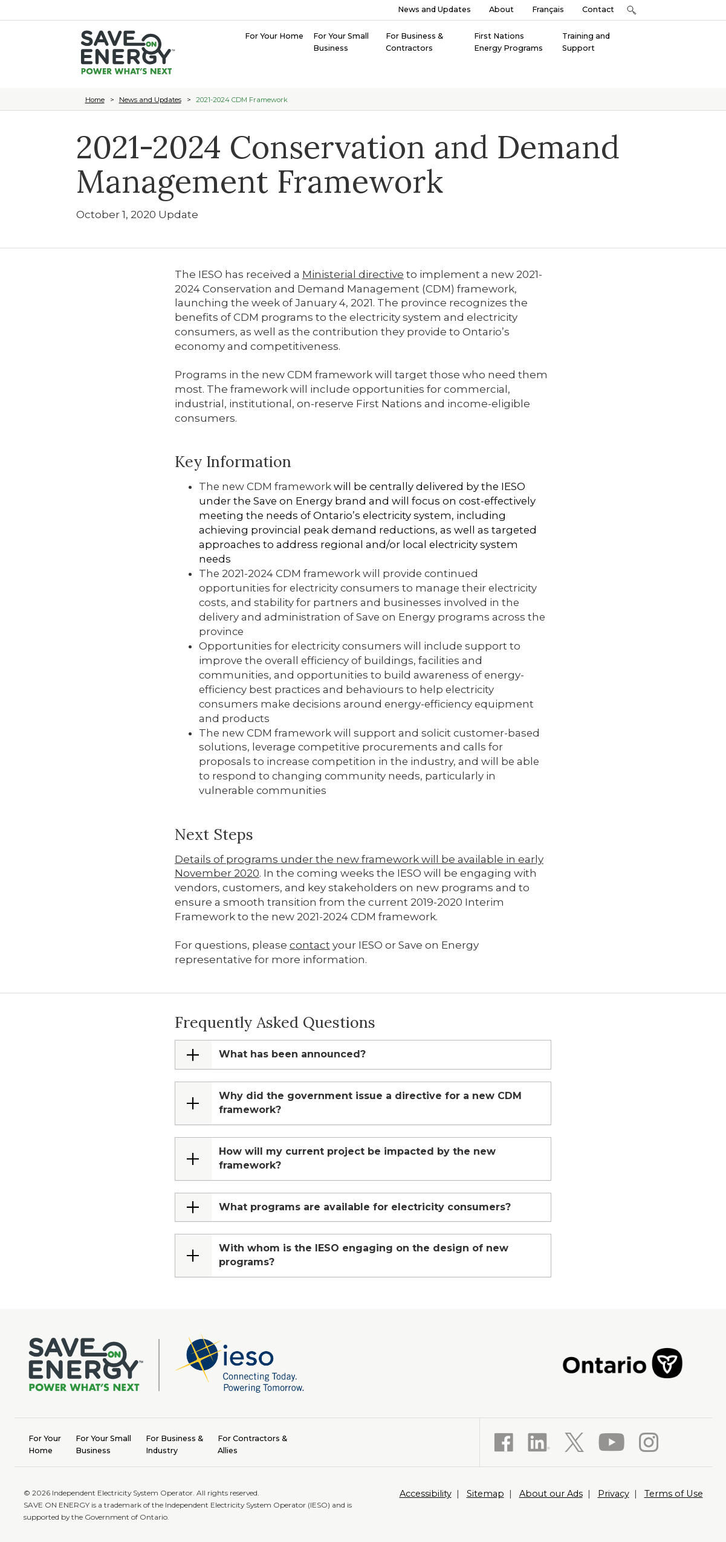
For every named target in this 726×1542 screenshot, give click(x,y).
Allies (252, 1444)
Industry (174, 1444)
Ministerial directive (353, 274)
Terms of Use (673, 1493)
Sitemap (485, 1493)
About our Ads (551, 1493)
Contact (598, 9)
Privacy (613, 1493)
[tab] (363, 1054)
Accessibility (426, 1493)
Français (548, 9)
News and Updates (434, 9)
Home (95, 99)
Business (103, 1444)
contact (310, 945)
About (501, 9)
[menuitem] (274, 35)
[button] (632, 10)
